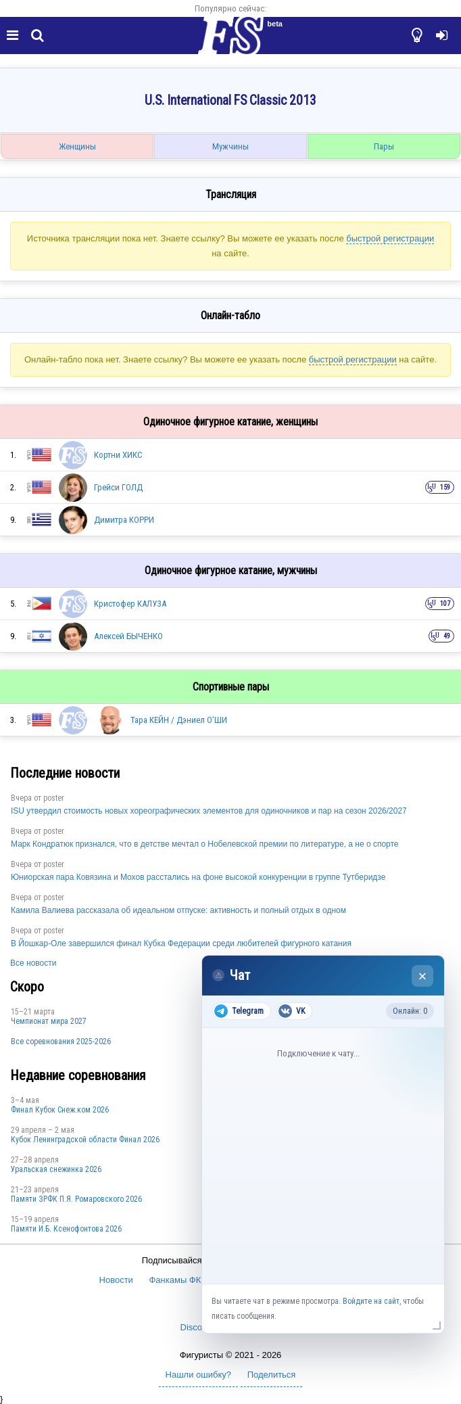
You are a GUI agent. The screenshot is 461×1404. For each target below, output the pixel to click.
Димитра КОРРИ (124, 520)
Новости (116, 1280)
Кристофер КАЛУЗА (130, 604)
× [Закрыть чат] (422, 976)
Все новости (33, 963)
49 (446, 636)
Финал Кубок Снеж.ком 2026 (60, 1110)
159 (445, 487)
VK (291, 1011)
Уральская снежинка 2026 (56, 1169)
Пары (384, 146)
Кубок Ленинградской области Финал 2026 (85, 1139)
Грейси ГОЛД (118, 487)
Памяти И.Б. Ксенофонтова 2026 (66, 1229)
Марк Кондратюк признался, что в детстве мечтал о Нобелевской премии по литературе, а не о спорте (205, 844)
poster (53, 798)
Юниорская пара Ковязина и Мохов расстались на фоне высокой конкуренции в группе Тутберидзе (198, 877)
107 (445, 603)
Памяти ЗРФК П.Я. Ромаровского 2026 (76, 1199)
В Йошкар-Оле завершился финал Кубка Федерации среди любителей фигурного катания (181, 943)
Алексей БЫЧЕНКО (128, 636)
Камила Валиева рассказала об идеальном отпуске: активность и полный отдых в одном (178, 910)
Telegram (239, 1011)
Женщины (77, 146)
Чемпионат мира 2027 (49, 1021)
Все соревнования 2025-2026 (61, 1041)
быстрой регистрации (390, 238)
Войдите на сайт (371, 1301)
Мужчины (230, 146)
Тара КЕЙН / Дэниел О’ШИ (178, 720)
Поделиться (271, 1375)
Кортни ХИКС (118, 455)
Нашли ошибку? (198, 1375)
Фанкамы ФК (175, 1280)
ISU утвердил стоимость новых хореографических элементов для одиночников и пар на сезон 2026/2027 (209, 811)
